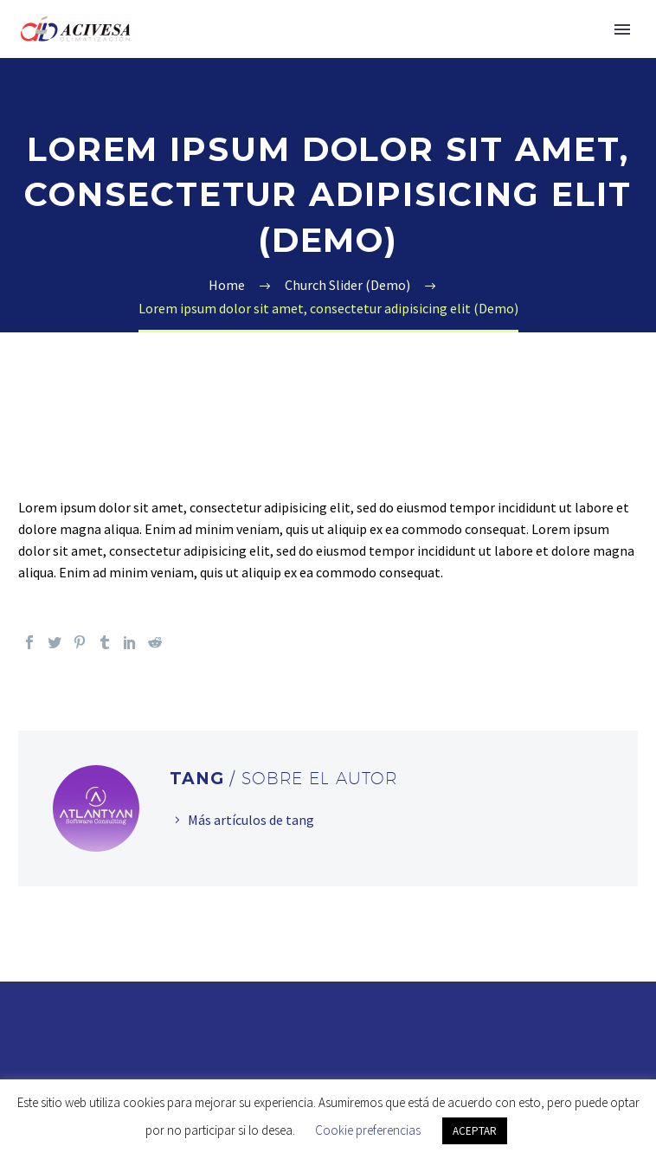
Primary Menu (622, 29)
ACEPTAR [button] (475, 1131)
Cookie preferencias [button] (368, 1130)
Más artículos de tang (251, 819)
